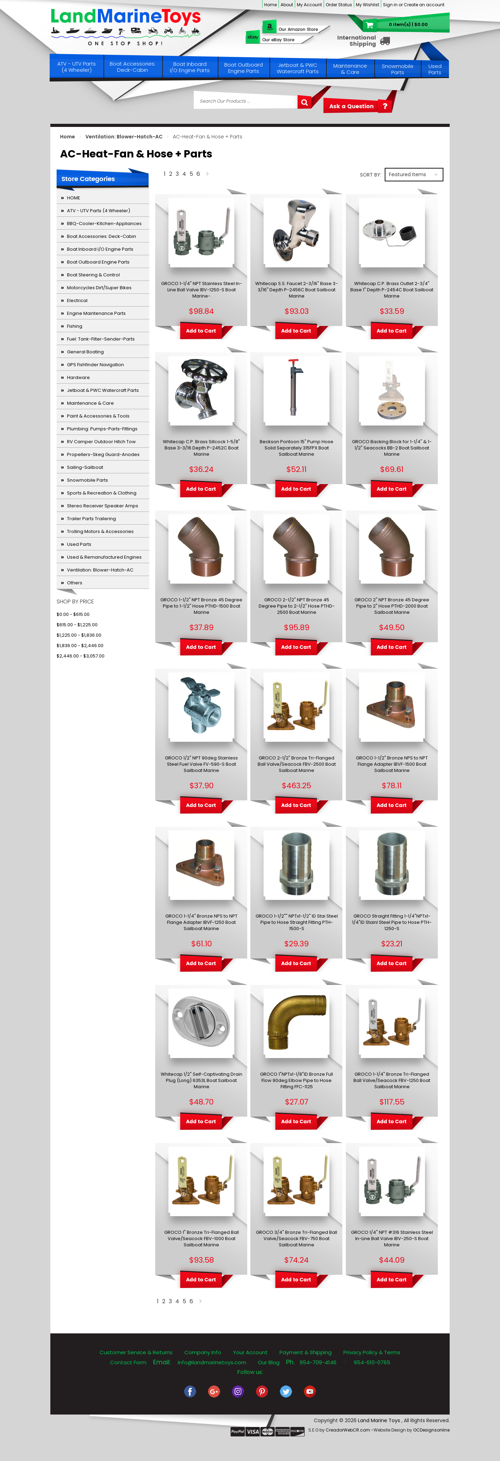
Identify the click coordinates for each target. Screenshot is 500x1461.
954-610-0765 (372, 1362)
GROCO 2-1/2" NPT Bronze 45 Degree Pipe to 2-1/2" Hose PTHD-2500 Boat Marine (297, 606)
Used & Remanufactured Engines (104, 557)
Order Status (339, 5)
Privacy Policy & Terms (371, 1352)
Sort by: (370, 174)
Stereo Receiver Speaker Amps (102, 505)
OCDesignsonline (431, 1430)
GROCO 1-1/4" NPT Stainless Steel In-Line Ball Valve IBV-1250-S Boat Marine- (201, 290)
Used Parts (435, 69)
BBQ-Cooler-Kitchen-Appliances (104, 223)
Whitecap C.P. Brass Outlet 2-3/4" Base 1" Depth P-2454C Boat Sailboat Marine (391, 290)
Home (270, 5)
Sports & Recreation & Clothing (101, 493)
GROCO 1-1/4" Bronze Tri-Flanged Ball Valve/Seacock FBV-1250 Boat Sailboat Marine (391, 1080)
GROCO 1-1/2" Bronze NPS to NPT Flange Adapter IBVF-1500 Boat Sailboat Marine (392, 764)
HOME (73, 198)
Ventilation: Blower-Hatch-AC (123, 136)
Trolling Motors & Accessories (100, 531)
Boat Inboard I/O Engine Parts (190, 67)
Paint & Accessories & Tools (98, 416)
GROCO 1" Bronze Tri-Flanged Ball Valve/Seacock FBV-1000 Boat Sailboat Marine (201, 1238)
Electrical (77, 300)
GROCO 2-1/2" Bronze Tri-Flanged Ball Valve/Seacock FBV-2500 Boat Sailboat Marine (297, 764)
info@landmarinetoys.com (212, 1362)
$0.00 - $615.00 (73, 614)
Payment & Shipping (306, 1352)
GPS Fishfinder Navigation (95, 364)
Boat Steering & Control (93, 275)
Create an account (424, 5)
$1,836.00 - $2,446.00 (80, 645)
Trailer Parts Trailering (91, 518)
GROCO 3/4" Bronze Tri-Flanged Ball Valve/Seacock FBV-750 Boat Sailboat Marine (296, 1238)
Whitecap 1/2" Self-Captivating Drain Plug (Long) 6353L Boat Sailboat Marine (201, 1080)
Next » (208, 175)
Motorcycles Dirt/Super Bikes (99, 287)
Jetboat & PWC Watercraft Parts (298, 68)
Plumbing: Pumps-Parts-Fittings (102, 429)
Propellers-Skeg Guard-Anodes (103, 454)
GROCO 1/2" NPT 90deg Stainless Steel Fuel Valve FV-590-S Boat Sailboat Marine (201, 764)
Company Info (202, 1352)
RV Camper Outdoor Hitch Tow (101, 441)
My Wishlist (367, 5)
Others (74, 582)
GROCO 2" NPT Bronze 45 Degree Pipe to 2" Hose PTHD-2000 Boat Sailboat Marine (392, 606)
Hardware (78, 377)
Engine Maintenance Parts (96, 313)
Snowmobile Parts (398, 69)
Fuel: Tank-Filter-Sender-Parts (101, 339)
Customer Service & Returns (136, 1352)
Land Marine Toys (379, 1420)
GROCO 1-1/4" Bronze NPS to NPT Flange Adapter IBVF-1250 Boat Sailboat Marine (201, 922)
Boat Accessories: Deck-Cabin (133, 67)
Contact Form (128, 1362)
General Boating (85, 352)
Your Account (250, 1352)
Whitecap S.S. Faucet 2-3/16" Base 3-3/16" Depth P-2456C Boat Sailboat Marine (296, 290)
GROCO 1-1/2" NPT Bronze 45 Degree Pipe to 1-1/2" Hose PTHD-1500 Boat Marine (201, 606)
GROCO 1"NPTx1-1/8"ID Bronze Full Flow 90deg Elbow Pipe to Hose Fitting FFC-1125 (296, 1080)
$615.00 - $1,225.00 (77, 624)
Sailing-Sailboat (85, 467)
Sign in (390, 5)
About (287, 5)
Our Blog (269, 1362)
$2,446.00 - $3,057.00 (81, 656)
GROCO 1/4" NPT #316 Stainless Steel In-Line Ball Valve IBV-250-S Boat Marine (392, 1238)
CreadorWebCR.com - (350, 1430)
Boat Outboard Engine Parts (243, 68)
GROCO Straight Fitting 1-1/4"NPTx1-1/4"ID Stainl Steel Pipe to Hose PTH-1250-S (392, 922)
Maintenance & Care (350, 69)
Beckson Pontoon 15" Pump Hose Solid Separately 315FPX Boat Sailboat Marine (296, 448)
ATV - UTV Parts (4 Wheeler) (76, 67)
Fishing (74, 326)
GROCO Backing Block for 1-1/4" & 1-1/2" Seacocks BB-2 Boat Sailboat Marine (392, 448)
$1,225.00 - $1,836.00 (79, 635)
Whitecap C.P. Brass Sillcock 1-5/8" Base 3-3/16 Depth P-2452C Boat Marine (201, 448)
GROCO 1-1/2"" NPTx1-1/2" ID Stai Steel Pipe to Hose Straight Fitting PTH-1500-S (297, 922)
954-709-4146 (318, 1362)
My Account (309, 5)
